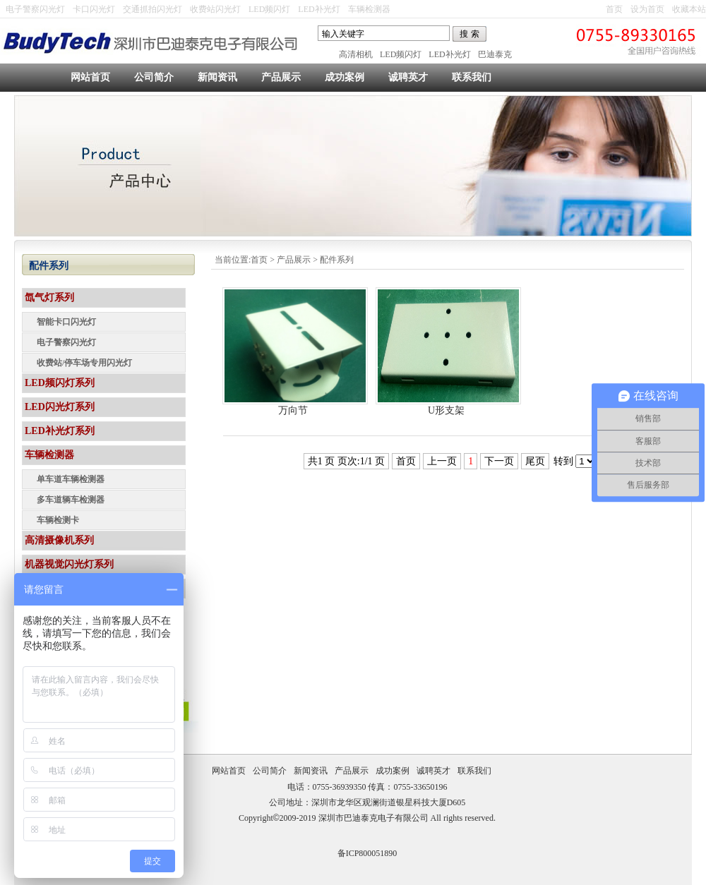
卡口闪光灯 (94, 9)
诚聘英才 (408, 77)
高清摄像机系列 (59, 540)
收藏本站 (689, 9)
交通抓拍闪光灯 (152, 9)
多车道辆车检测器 (70, 500)
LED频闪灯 (269, 9)
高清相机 (356, 54)
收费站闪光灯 (215, 9)
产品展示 (281, 77)
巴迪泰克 (495, 54)
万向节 (293, 410)
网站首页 (90, 77)
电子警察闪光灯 (35, 9)
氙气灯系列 (49, 297)
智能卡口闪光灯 (66, 322)
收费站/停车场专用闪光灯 (84, 363)
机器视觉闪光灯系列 (69, 564)
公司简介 (154, 77)
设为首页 (647, 9)
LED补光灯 (319, 9)
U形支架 (446, 410)
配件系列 (337, 260)
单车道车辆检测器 (70, 479)
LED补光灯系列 (60, 431)
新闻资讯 (217, 77)
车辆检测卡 (58, 520)
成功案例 (344, 77)
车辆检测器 (369, 9)
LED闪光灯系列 (60, 407)
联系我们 (471, 77)
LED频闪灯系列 (60, 383)
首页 (614, 9)
